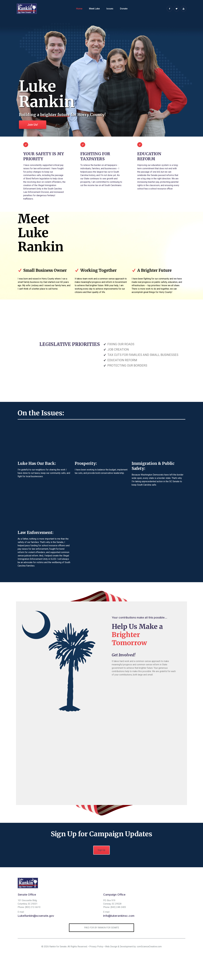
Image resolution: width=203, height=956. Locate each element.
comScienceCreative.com (149, 946)
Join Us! (32, 124)
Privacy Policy (96, 946)
